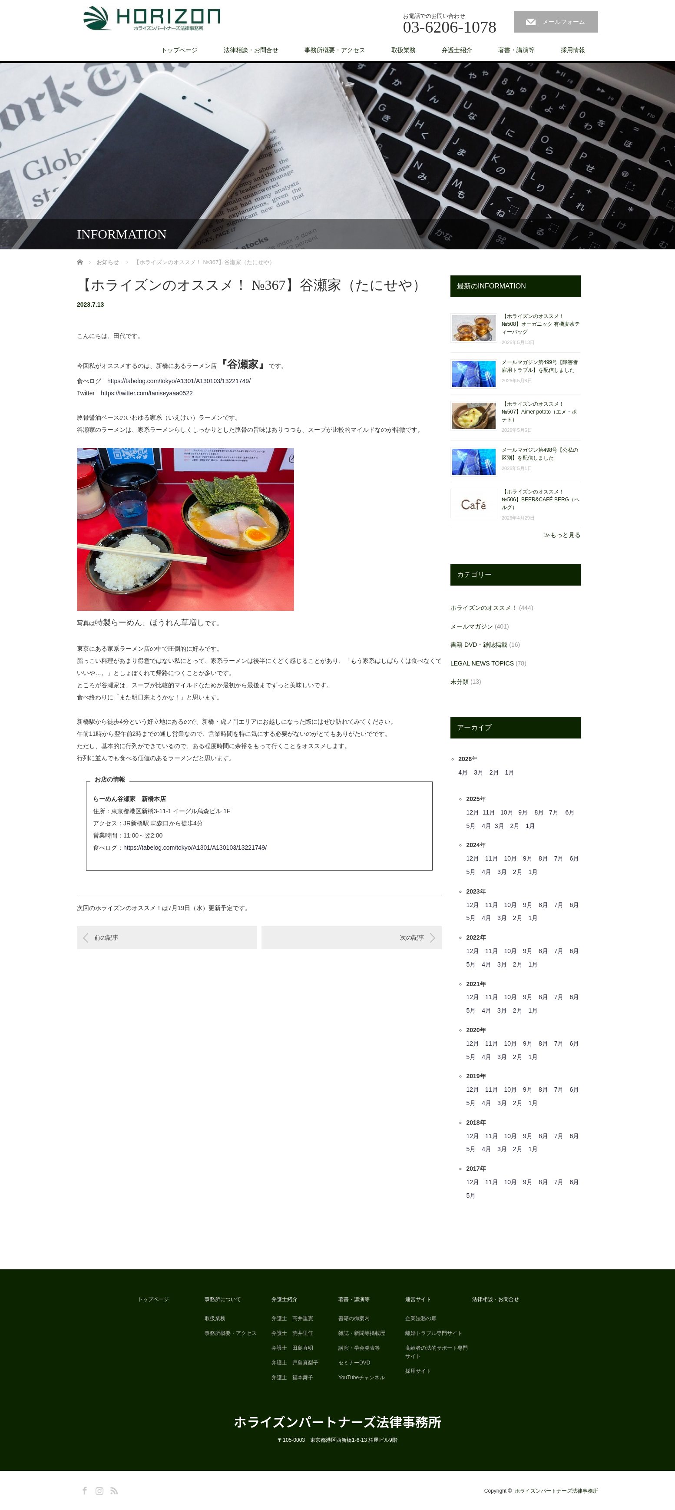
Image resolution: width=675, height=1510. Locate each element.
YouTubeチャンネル (361, 1377)
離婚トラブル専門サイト (434, 1333)
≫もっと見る (562, 534)
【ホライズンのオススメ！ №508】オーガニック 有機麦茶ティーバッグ (541, 324)
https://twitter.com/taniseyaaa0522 (147, 393)
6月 (570, 812)
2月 (494, 772)
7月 (554, 812)
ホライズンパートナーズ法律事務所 (337, 1421)
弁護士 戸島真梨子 (294, 1363)
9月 (523, 812)
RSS (112, 1489)
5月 (471, 825)
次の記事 (412, 937)
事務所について (223, 1299)
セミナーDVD (354, 1363)
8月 (539, 812)
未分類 (459, 681)
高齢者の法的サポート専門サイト (436, 1352)
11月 (489, 812)
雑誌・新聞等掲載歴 (361, 1333)
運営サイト (418, 1299)
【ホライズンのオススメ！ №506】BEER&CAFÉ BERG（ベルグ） (540, 499)
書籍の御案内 (354, 1318)
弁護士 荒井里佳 (292, 1333)
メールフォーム (564, 21)
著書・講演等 (516, 49)
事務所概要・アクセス (334, 49)
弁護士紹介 (457, 49)
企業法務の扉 (421, 1318)
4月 (463, 772)
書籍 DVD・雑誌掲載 (478, 644)
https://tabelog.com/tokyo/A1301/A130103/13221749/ (179, 381)
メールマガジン (471, 626)
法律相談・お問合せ (251, 49)
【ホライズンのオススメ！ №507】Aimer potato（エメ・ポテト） (539, 412)
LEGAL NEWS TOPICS (482, 663)
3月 (478, 772)
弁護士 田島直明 (292, 1348)
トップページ (179, 49)
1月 (510, 772)
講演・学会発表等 (359, 1348)
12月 (472, 812)
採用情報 (573, 49)
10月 (506, 812)
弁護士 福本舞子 (292, 1377)
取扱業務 (403, 49)
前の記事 (106, 937)
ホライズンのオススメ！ (483, 607)
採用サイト (418, 1371)
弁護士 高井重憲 (292, 1318)
